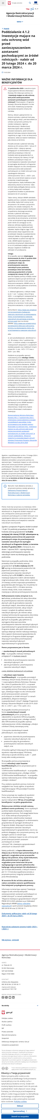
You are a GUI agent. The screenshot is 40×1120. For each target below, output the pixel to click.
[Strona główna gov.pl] (9, 3)
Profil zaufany (6, 1025)
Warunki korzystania (9, 1035)
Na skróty (5, 1006)
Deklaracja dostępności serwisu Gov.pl (15, 1042)
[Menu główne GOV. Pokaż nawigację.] (3, 3)
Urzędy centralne (17, 3)
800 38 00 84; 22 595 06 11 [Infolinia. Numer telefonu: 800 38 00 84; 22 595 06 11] (11, 984)
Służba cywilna (7, 1022)
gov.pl (7, 1012)
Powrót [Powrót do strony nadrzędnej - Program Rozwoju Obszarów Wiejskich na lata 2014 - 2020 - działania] (6, 29)
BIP (3, 1028)
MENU (20, 22)
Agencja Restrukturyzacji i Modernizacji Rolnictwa (20, 14)
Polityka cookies (7, 1018)
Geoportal (5, 1038)
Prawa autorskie (7, 1032)
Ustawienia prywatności (10, 1045)
